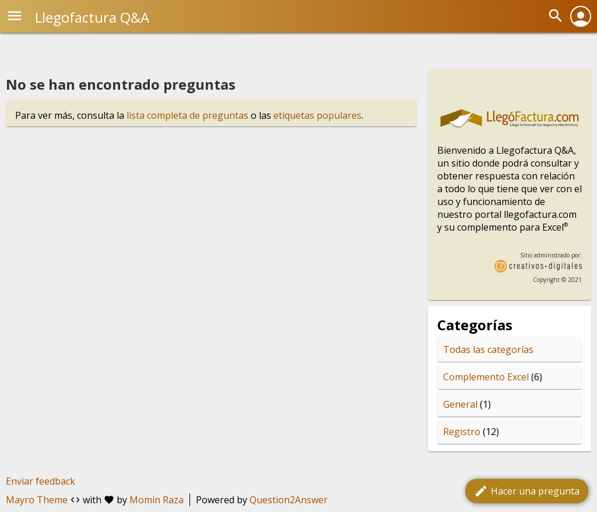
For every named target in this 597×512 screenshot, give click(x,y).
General (460, 404)
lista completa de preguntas (187, 115)
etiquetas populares (317, 115)
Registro (461, 431)
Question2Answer (289, 499)
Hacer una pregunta (527, 491)
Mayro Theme (37, 499)
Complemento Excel (486, 376)
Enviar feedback (40, 481)
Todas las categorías (488, 349)
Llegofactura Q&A (92, 17)
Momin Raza (156, 499)
